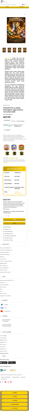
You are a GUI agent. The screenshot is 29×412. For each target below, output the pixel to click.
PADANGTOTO (8, 58)
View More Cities (4, 353)
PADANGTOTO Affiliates (5, 295)
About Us (23, 377)
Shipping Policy (3, 263)
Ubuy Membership (4, 267)
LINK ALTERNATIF (14, 404)
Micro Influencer (4, 265)
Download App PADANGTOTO (7, 280)
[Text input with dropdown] (11, 5)
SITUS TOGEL (3, 344)
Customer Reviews (4, 284)
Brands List (2, 282)
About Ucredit (3, 293)
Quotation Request (4, 252)
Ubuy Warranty (3, 270)
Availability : (5, 125)
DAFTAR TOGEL (3, 351)
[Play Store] (12, 363)
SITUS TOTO (2, 346)
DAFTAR (22, 6)
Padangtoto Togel (13, 158)
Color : (7, 130)
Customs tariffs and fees (6, 261)
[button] (25, 14)
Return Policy (3, 287)
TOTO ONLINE (3, 338)
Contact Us (3, 379)
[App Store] (4, 363)
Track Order (3, 259)
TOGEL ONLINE (3, 335)
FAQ (1, 291)
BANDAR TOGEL (3, 340)
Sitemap (2, 256)
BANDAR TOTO (3, 342)
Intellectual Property (5, 254)
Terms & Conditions (5, 377)
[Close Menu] (1, 3)
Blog (1, 289)
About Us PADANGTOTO (5, 248)
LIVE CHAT (14, 408)
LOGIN (7, 6)
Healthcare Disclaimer (5, 272)
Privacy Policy (15, 377)
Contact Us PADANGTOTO (6, 250)
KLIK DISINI (5, 162)
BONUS (14, 393)
